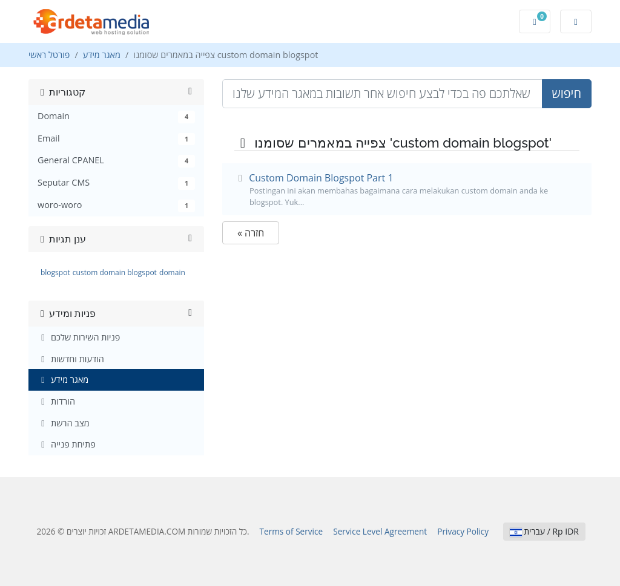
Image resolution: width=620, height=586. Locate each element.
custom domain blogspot (115, 272)
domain (172, 272)
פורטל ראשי (49, 54)
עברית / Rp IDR (544, 531)
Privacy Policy (463, 531)
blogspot (55, 272)
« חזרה (250, 232)
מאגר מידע (101, 54)
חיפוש (566, 93)
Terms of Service (291, 531)
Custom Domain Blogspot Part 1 (406, 189)
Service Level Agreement (380, 531)
